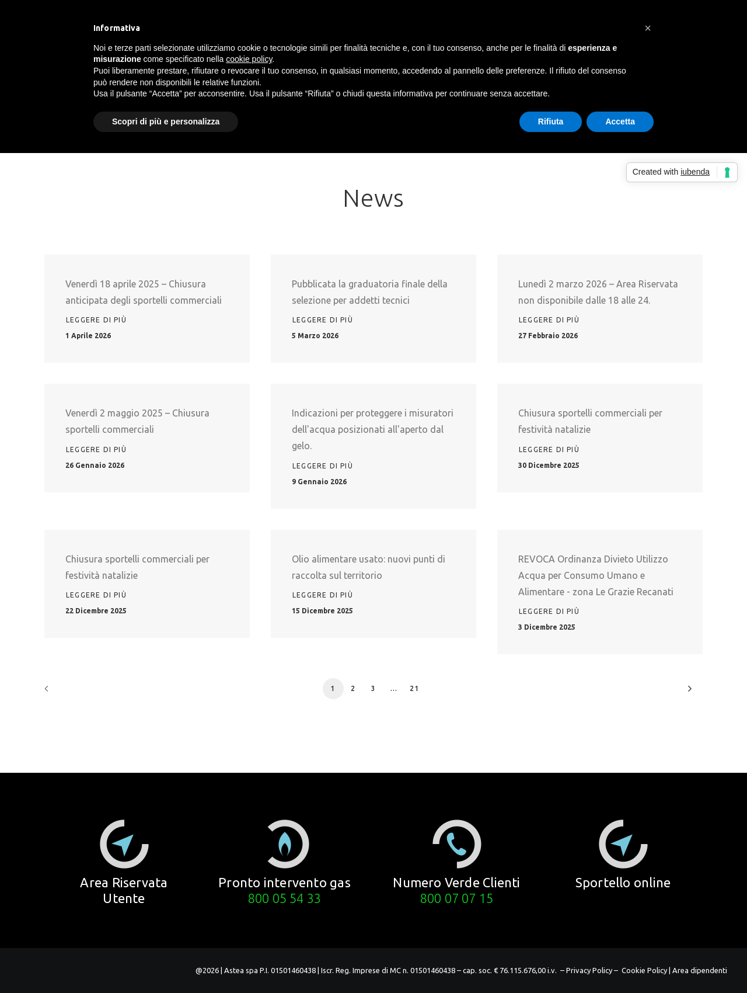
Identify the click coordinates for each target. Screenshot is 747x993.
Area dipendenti (699, 970)
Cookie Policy (644, 970)
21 (414, 688)
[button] (124, 844)
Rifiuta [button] (551, 121)
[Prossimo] (687, 692)
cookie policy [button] (249, 59)
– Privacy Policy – (589, 970)
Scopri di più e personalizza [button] (165, 121)
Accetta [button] (620, 121)
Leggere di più (96, 320)
